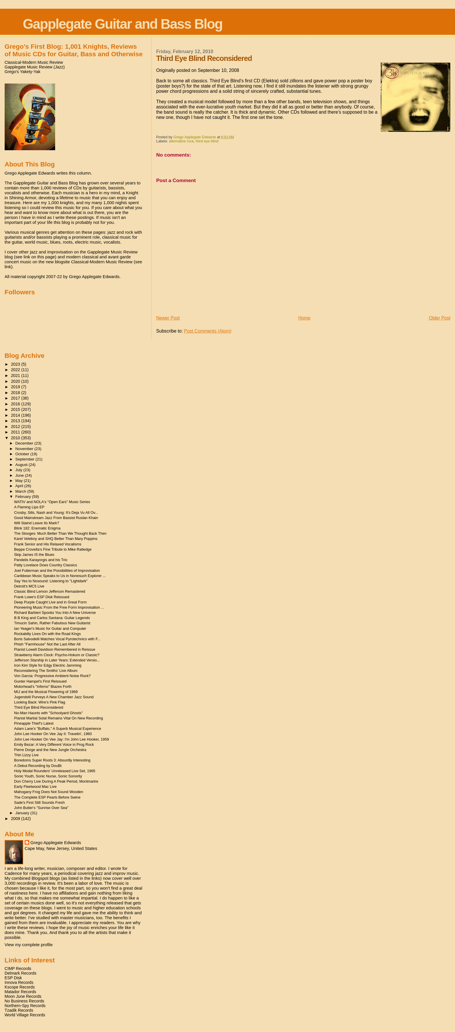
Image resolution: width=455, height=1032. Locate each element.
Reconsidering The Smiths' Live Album (45, 670)
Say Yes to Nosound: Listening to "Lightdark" (51, 581)
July (19, 470)
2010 (16, 438)
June (20, 475)
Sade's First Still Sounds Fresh (39, 802)
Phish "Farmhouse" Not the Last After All (47, 644)
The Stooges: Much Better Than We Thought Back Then (60, 533)
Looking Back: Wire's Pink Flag (39, 702)
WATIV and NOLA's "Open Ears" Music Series (52, 502)
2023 (16, 364)
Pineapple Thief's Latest (34, 723)
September (25, 459)
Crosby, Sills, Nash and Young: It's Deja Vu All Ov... (56, 512)
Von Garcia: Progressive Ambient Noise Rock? (52, 676)
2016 (16, 404)
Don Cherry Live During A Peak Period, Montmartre (56, 781)
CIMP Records (18, 968)
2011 (16, 432)
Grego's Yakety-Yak (22, 71)
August (22, 465)
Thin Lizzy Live (26, 755)
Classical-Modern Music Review (34, 62)
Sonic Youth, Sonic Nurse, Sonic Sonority (48, 776)
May (19, 480)
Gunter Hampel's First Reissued (40, 681)
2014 (16, 415)
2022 (16, 369)
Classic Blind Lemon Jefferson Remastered (49, 591)
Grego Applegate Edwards (55, 842)
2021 (16, 375)
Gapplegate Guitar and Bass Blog (122, 24)
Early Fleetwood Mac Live (35, 786)
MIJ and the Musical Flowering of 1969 (46, 692)
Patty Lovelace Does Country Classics (45, 565)
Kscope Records (20, 987)
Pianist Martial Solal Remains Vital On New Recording (58, 718)
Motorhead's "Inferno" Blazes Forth (43, 686)
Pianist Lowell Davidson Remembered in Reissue (54, 649)
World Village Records (25, 1015)
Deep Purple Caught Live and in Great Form (50, 602)
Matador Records (20, 991)
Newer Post (168, 317)
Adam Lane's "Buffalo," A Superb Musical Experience (57, 728)
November (25, 449)
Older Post (439, 317)
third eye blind (207, 141)
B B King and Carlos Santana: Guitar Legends (52, 618)
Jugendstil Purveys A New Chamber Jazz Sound (54, 697)
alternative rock (181, 141)
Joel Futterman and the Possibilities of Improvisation (57, 570)
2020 (16, 381)
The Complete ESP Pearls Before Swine (47, 797)
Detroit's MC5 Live (29, 586)
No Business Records (24, 1001)
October (22, 454)
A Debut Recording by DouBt (38, 765)
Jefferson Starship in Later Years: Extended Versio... (57, 660)
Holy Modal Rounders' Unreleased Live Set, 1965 (54, 771)
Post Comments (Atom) (207, 331)
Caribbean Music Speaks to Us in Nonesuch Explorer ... (60, 576)
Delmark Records (21, 973)
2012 (16, 426)
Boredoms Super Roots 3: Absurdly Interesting (52, 760)
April (19, 486)
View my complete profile (29, 944)
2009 (16, 818)
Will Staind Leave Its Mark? (36, 523)
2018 (16, 392)
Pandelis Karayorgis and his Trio (41, 560)
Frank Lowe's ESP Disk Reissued (41, 597)
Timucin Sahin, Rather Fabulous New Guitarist (52, 623)
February (23, 496)
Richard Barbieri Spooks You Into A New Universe (55, 612)
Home (304, 317)
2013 (16, 420)
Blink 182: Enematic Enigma (37, 528)
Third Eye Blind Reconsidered (38, 707)
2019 (16, 386)
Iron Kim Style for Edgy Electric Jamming (48, 665)
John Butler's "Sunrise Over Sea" (41, 808)
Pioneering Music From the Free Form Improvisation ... (59, 607)
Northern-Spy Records (25, 1005)
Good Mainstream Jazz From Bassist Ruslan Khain (56, 518)
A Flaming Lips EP (29, 507)
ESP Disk (13, 977)
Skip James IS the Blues (34, 554)
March (21, 491)
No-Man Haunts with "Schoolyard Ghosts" (48, 713)
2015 (16, 409)
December (25, 443)
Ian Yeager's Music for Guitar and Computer (50, 628)
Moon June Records (23, 996)
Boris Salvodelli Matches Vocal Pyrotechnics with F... (57, 639)
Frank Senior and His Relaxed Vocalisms (48, 544)
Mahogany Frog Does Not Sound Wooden (48, 792)
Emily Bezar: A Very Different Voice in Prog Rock (54, 744)
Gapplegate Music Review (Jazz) (35, 67)
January (22, 813)
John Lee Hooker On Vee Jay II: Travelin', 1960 (53, 734)
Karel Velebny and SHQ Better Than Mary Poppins (56, 538)
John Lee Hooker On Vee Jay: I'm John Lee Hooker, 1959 (61, 739)
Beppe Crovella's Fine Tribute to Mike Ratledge (53, 549)
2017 (16, 398)
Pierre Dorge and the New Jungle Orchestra (50, 750)
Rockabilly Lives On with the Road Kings (47, 634)
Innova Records (19, 982)
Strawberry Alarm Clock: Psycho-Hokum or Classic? (57, 655)
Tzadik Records (19, 1010)
